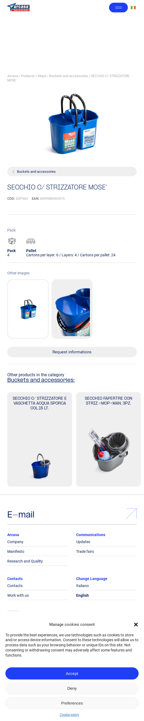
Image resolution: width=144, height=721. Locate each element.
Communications (90, 535)
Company (15, 542)
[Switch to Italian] (133, 7)
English (82, 595)
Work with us (18, 595)
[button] (136, 624)
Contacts (15, 579)
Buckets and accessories (68, 76)
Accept (72, 673)
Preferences (72, 703)
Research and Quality (25, 561)
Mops (42, 76)
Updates (83, 542)
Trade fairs (85, 551)
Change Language (91, 579)
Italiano (82, 586)
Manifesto (15, 551)
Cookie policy (69, 715)
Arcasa (12, 76)
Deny (72, 688)
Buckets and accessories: (41, 381)
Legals (13, 621)
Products (28, 76)
